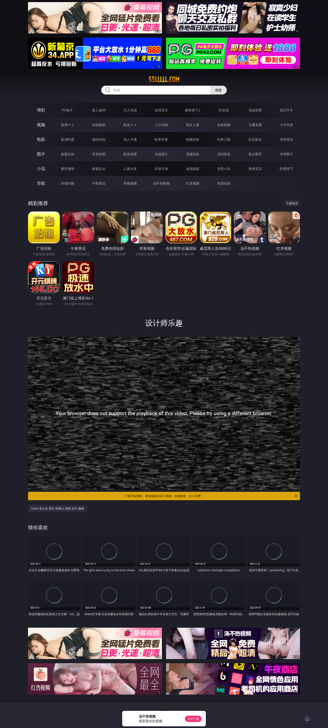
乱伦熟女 (255, 139)
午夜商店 (98, 183)
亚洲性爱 (67, 139)
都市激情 (67, 168)
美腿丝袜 (192, 154)
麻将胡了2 (192, 110)
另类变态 (286, 139)
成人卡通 (130, 139)
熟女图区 (255, 154)
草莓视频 (130, 183)
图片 (41, 154)
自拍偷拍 (98, 124)
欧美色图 (130, 154)
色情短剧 (224, 183)
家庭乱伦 (98, 168)
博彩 (41, 110)
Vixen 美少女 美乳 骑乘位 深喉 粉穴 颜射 (57, 508)
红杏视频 (192, 183)
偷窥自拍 (67, 154)
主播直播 (255, 124)
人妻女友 (130, 168)
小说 (41, 168)
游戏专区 (161, 110)
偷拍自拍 (98, 139)
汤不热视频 (161, 183)
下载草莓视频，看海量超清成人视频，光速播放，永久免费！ (211, 496)
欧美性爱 (161, 139)
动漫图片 (161, 154)
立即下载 (193, 719)
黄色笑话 (255, 168)
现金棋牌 (255, 110)
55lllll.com (164, 79)
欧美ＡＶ (130, 124)
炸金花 (224, 110)
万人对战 (130, 110)
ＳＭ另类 (286, 124)
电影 (41, 139)
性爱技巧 (286, 168)
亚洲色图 (98, 154)
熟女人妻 (192, 124)
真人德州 (98, 110)
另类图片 (286, 154)
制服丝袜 (192, 139)
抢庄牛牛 (286, 110)
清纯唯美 (224, 154)
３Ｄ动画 (161, 124)
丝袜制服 (224, 124)
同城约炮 (67, 183)
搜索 (218, 90)
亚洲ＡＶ (67, 124)
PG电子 (67, 110)
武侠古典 (161, 168)
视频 (41, 124)
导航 (41, 183)
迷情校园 (192, 168)
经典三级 (224, 139)
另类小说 (224, 168)
